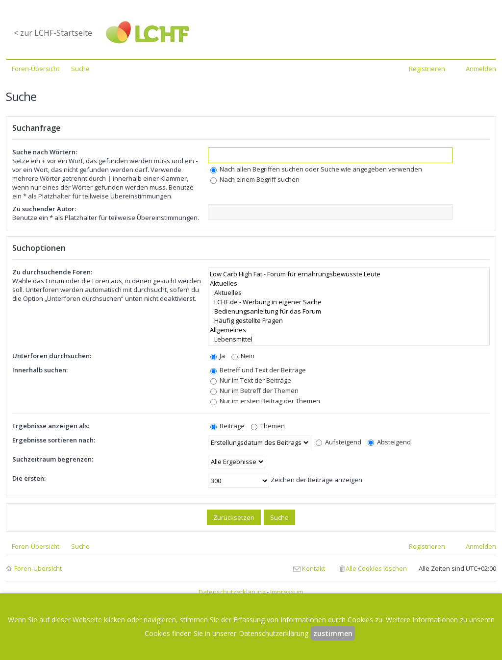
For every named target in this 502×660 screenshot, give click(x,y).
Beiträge (227, 425)
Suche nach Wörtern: (44, 151)
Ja (217, 355)
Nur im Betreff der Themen (254, 390)
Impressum (286, 591)
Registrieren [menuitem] (427, 68)
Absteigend (389, 442)
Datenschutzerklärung (232, 591)
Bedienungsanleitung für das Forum (349, 311)
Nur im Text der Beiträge (250, 380)
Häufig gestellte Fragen (349, 320)
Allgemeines (349, 330)
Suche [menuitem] (80, 68)
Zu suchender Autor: (44, 208)
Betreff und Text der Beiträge (258, 370)
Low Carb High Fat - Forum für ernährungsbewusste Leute (349, 274)
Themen (268, 425)
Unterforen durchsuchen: (51, 355)
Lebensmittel (349, 339)
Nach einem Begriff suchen (255, 179)
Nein (242, 355)
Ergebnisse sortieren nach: (53, 440)
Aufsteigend (338, 442)
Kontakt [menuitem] (313, 568)
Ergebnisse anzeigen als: (50, 425)
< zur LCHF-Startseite (53, 32)
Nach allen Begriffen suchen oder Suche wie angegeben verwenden (316, 169)
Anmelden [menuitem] (481, 68)
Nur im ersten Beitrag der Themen (265, 400)
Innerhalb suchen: (40, 370)
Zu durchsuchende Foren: (52, 272)
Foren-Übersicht (38, 568)
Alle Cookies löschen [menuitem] (376, 568)
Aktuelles (349, 283)
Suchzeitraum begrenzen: (52, 459)
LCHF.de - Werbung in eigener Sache (349, 302)
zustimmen (332, 633)
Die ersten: (29, 478)
